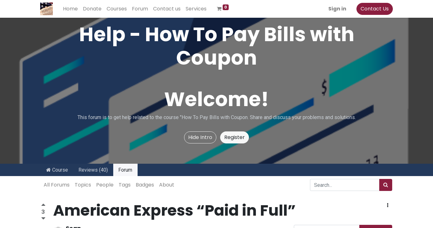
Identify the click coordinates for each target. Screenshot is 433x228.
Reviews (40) (93, 170)
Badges (145, 184)
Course (57, 170)
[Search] (385, 185)
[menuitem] (71, 9)
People (105, 184)
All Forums (57, 184)
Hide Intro (200, 137)
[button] (387, 205)
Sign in (337, 8)
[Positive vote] (43, 206)
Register (234, 137)
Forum (125, 170)
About (166, 184)
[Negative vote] (43, 219)
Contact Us (374, 8)
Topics (83, 184)
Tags (125, 184)
